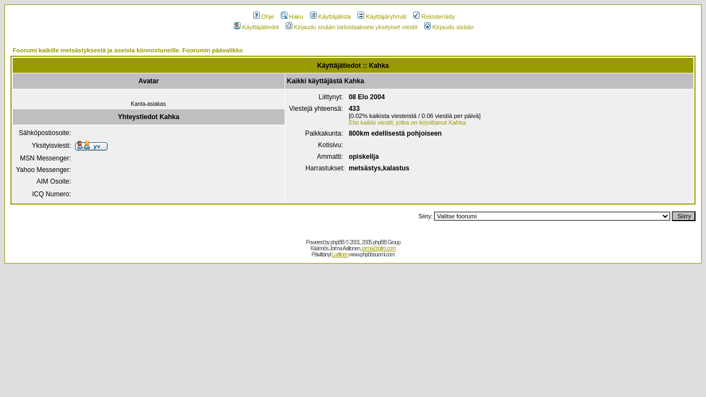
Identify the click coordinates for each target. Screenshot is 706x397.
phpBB (337, 242)
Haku (292, 16)
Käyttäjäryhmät (381, 16)
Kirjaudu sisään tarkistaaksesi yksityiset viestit (352, 27)
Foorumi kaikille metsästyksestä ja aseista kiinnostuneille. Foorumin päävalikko (128, 50)
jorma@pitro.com (378, 248)
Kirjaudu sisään (449, 27)
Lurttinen (340, 254)
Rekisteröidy (434, 16)
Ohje (263, 16)
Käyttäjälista (330, 16)
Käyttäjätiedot (256, 27)
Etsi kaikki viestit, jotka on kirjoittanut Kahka (407, 122)
